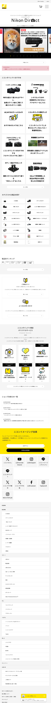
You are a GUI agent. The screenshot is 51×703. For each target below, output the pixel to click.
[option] (25, 26)
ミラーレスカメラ (9, 519)
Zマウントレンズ (13, 263)
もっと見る (25, 187)
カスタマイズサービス (10, 585)
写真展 (7, 648)
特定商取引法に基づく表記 (11, 686)
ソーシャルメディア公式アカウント (13, 623)
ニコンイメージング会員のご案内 (12, 661)
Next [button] (46, 56)
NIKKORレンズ (9, 531)
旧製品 (7, 552)
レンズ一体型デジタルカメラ (12, 527)
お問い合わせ (8, 569)
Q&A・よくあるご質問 (10, 573)
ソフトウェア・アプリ (10, 535)
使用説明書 (8, 590)
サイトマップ (5, 702)
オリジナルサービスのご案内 (12, 678)
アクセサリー (8, 548)
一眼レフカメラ (9, 523)
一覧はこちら (25, 62)
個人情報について (5, 696)
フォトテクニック (9, 607)
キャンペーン (4, 665)
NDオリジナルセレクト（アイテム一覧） (14, 673)
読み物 (7, 653)
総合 (3, 262)
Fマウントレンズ (19, 263)
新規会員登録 (25, 451)
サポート (4, 556)
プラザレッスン (9, 615)
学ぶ (3, 602)
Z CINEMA (8, 514)
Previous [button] (4, 56)
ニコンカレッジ (9, 611)
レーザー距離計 (30, 263)
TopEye (7, 636)
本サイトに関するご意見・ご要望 (9, 699)
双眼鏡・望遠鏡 (25, 263)
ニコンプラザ (8, 644)
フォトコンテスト (9, 657)
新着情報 (4, 506)
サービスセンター (9, 577)
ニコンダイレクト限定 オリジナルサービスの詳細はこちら (25, 386)
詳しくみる (25, 294)
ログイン (25, 446)
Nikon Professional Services (11, 598)
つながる (4, 619)
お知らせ (7, 560)
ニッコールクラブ (9, 632)
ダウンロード (8, 594)
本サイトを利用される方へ (7, 693)
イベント (7, 627)
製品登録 (7, 565)
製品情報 (4, 510)
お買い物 (4, 669)
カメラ (7, 262)
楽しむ (3, 640)
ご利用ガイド (8, 682)
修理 (6, 581)
